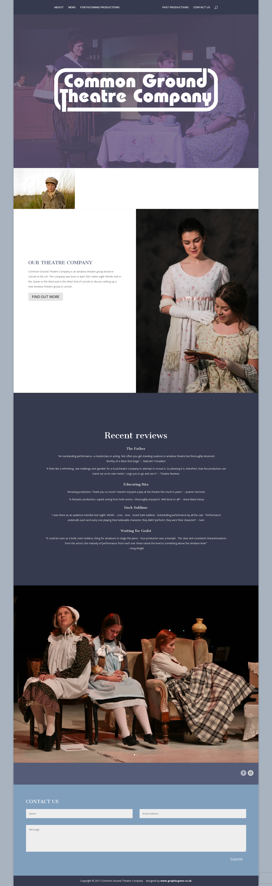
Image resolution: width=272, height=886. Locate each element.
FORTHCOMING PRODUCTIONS (99, 7)
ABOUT (59, 7)
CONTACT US (201, 7)
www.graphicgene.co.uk (176, 880)
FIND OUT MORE (45, 296)
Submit (236, 859)
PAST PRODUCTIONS (175, 7)
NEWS (72, 7)
